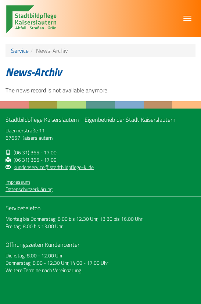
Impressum (18, 182)
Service (20, 50)
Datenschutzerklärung (29, 189)
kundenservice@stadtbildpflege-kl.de (54, 167)
